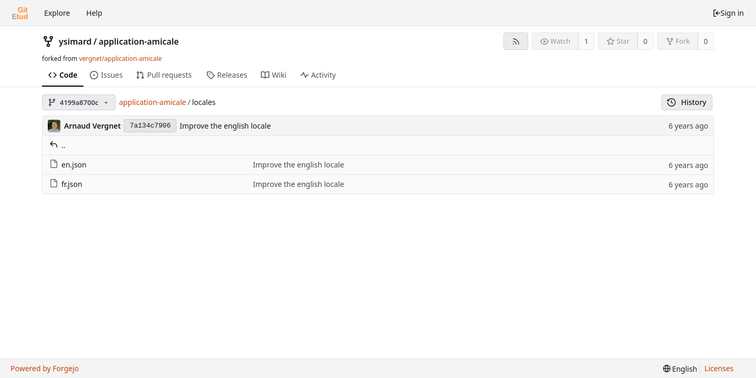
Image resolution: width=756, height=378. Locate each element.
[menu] (680, 369)
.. (57, 145)
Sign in (728, 13)
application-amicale (139, 41)
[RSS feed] (515, 41)
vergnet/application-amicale (120, 58)
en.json (68, 165)
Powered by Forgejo (44, 368)
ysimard (75, 41)
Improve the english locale (225, 126)
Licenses (719, 368)
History (687, 102)
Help (94, 13)
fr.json (65, 184)
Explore (57, 13)
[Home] (20, 13)
